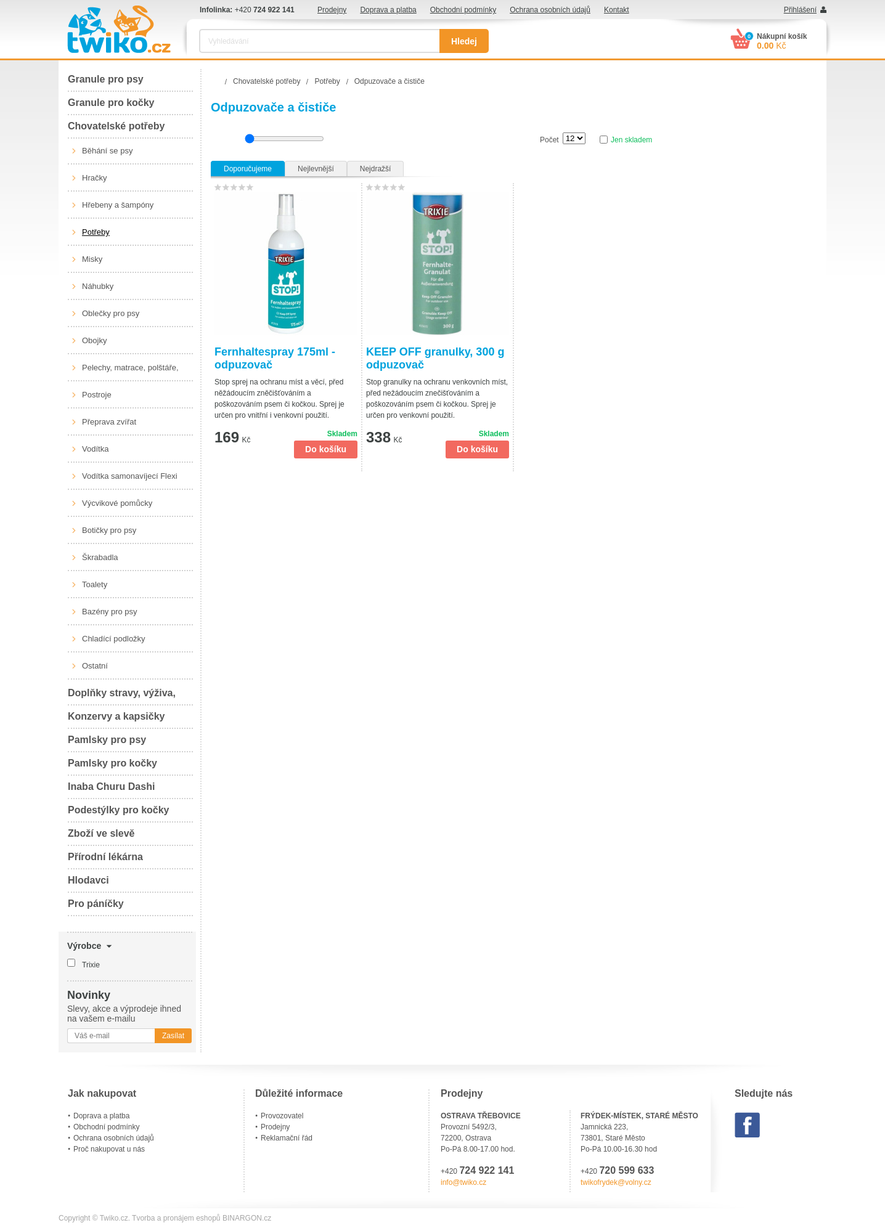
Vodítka (95, 448)
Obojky (94, 340)
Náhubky (97, 286)
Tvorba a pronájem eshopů (176, 1218)
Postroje (97, 394)
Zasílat (173, 1035)
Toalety (94, 584)
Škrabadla (100, 557)
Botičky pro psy (109, 530)
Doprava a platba (388, 10)
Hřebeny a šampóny (117, 204)
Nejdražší (375, 169)
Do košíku (325, 449)
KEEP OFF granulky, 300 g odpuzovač (435, 358)
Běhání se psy (107, 150)
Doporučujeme (248, 169)
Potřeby (96, 232)
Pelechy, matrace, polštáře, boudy (130, 372)
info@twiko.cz (463, 1182)
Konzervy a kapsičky (116, 716)
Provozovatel (282, 1116)
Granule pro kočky (111, 102)
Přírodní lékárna (105, 857)
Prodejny (331, 10)
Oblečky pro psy (110, 313)
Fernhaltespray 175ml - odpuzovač (274, 358)
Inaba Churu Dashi (111, 786)
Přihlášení (800, 10)
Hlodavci (88, 880)
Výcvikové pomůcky (117, 503)
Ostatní (95, 665)
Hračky (94, 177)
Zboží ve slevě (101, 833)
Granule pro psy (106, 79)
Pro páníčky (96, 903)
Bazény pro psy (109, 611)
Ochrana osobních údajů (550, 10)
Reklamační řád (286, 1138)
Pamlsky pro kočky (112, 763)
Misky (92, 259)
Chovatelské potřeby (116, 126)
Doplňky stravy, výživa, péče (122, 696)
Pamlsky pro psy (107, 739)
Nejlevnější (316, 169)
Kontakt (616, 10)
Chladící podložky (113, 638)
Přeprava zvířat (109, 421)
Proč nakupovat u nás (109, 1149)
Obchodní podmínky (463, 10)
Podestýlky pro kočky (118, 810)
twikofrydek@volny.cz (616, 1182)
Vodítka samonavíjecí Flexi (129, 476)
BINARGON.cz (246, 1218)
